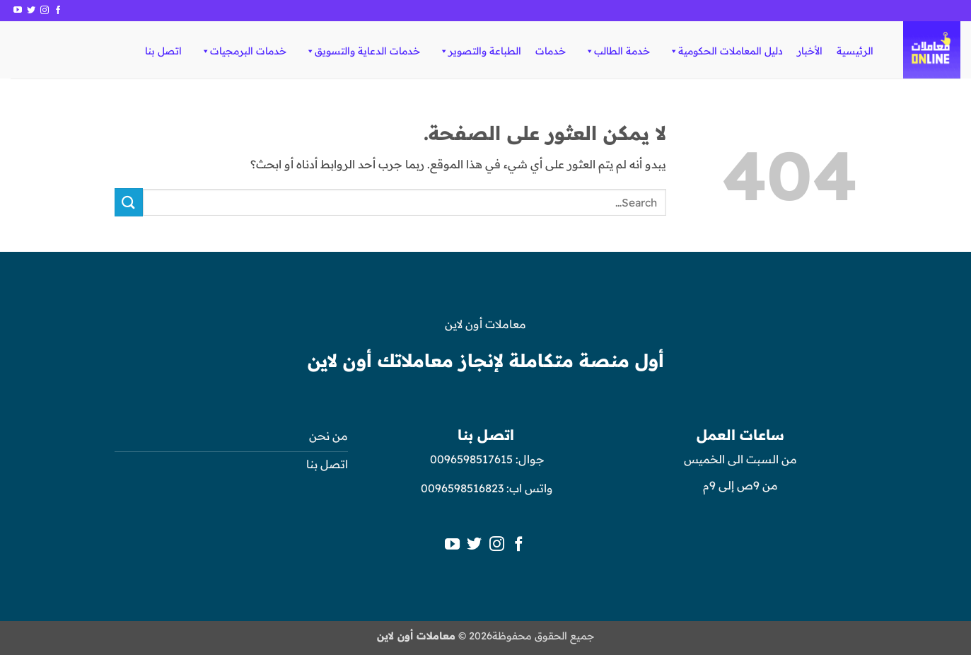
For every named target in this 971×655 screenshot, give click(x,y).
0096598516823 (462, 488)
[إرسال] (129, 202)
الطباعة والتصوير (479, 51)
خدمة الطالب (617, 51)
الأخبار (809, 51)
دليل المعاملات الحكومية (725, 51)
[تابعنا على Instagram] (44, 11)
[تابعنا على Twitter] (31, 11)
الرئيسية (855, 51)
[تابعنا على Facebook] (58, 11)
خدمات (550, 51)
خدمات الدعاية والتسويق (362, 51)
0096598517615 (470, 459)
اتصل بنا (163, 51)
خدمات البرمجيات (243, 51)
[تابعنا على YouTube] (17, 11)
